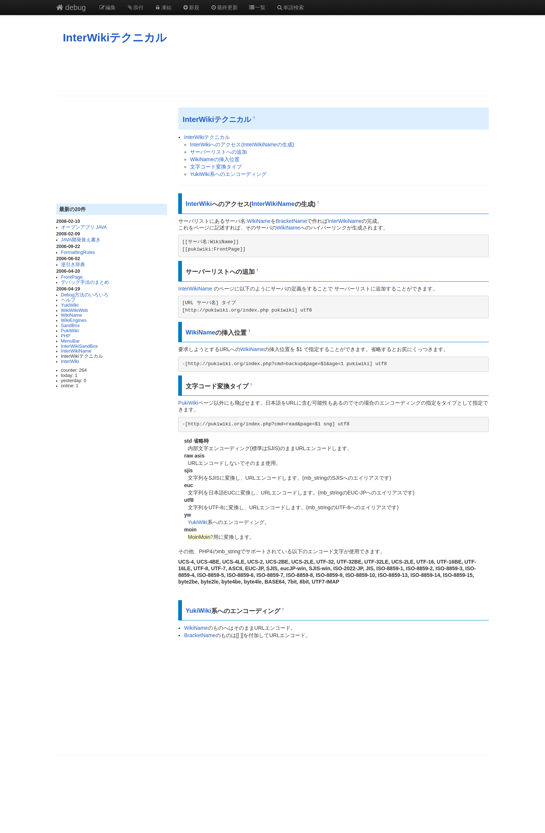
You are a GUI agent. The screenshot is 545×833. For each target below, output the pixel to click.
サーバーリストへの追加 (218, 152)
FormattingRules (78, 252)
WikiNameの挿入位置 (215, 159)
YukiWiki (70, 305)
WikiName (71, 315)
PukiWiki (70, 330)
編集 (107, 7)
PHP (66, 336)
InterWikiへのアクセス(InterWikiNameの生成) (242, 144)
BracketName (291, 221)
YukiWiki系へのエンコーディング (228, 174)
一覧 (257, 7)
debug (71, 7)
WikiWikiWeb (74, 310)
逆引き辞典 (73, 264)
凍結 (163, 7)
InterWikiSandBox (79, 346)
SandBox (70, 325)
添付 (135, 7)
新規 (191, 7)
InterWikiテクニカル (115, 37)
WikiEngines (74, 320)
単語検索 (290, 7)
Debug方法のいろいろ (84, 295)
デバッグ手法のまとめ (85, 282)
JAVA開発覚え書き (81, 239)
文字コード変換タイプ (216, 167)
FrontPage (72, 277)
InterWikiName (76, 351)
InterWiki (70, 361)
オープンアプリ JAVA (84, 227)
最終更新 (224, 7)
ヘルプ (68, 300)
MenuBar (70, 341)
